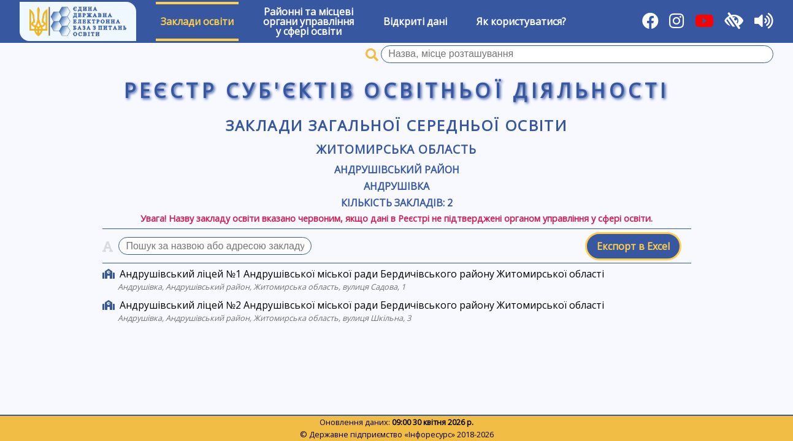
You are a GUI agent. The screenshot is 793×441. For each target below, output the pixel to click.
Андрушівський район (396, 169)
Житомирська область (396, 149)
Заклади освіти (197, 21)
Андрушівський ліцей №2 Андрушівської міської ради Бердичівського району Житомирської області (362, 305)
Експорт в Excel (633, 246)
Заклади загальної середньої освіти (397, 125)
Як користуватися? (521, 21)
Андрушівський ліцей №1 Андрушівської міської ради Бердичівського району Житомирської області (362, 274)
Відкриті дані (415, 21)
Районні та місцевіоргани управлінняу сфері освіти (308, 21)
